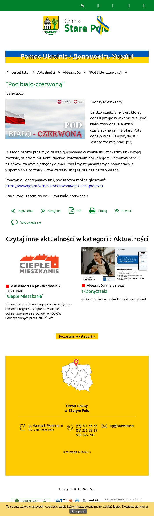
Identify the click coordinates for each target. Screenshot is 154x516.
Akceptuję (78, 511)
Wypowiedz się (24, 221)
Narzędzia (113, 5)
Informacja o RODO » (77, 452)
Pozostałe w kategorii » (77, 336)
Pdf (73, 209)
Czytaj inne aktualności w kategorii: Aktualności (77, 239)
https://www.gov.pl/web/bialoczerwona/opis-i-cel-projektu (54, 185)
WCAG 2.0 (91, 501)
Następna (49, 209)
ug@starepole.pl (122, 426)
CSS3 (77, 501)
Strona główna (82, 5)
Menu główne (128, 5)
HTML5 (70, 501)
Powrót (121, 209)
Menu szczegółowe (144, 5)
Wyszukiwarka (98, 5)
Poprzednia (20, 209)
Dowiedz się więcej (135, 506)
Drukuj (96, 209)
